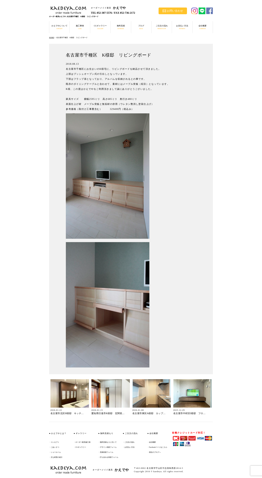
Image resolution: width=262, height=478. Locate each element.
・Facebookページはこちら (157, 447)
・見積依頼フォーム (105, 452)
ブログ (141, 27)
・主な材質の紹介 (55, 457)
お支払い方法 (182, 27)
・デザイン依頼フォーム (107, 447)
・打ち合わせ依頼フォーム (108, 457)
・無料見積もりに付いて (107, 442)
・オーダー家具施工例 (82, 442)
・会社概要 (151, 442)
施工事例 (80, 27)
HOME (51, 37)
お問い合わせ (173, 10)
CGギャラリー (100, 27)
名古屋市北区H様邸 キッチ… (67, 413)
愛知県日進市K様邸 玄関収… (108, 413)
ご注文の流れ (162, 27)
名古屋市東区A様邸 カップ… (149, 413)
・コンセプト (54, 442)
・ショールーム (55, 452)
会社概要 (203, 27)
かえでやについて (59, 27)
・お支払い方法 (129, 447)
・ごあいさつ (54, 447)
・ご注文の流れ (129, 442)
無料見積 (121, 27)
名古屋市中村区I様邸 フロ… (189, 413)
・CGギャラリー (80, 447)
